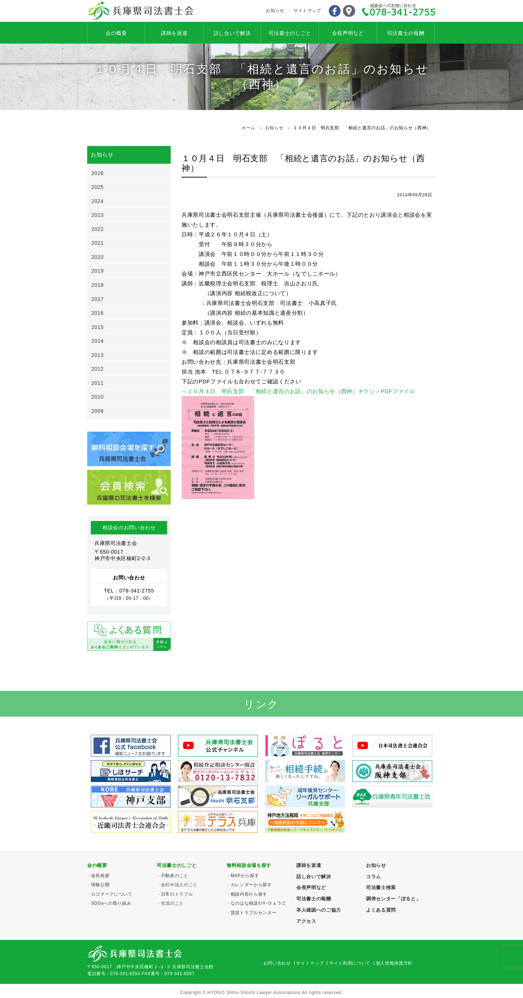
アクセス (349, 11)
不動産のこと (174, 875)
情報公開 (100, 884)
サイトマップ (307, 10)
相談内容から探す (249, 894)
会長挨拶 (100, 875)
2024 (98, 201)
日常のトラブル (177, 894)
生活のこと (172, 903)
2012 (98, 369)
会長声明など (348, 33)
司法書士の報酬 (406, 33)
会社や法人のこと (179, 884)
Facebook (334, 11)
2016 (98, 313)
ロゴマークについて (112, 894)
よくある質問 (381, 910)
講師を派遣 (174, 33)
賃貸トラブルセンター (254, 912)
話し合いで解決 (232, 33)
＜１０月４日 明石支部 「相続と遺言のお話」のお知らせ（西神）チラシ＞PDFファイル (298, 391)
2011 (98, 383)
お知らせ (275, 10)
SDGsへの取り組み (111, 903)
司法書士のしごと (290, 33)
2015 (98, 327)
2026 (98, 173)
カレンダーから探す (251, 884)
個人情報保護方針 (394, 963)
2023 (98, 215)
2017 (98, 299)
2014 (98, 341)
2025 (98, 187)
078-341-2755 (399, 11)
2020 (98, 257)
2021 (98, 243)
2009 (98, 411)
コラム (373, 876)
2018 (98, 285)
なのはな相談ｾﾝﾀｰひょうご (258, 903)
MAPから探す (245, 875)
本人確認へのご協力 (318, 910)
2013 (98, 355)
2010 (98, 397)
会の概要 (116, 33)
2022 (98, 229)
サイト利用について (349, 963)
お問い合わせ (277, 963)
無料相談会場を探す (249, 865)
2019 (98, 271)
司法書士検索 (381, 887)
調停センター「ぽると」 (393, 898)
